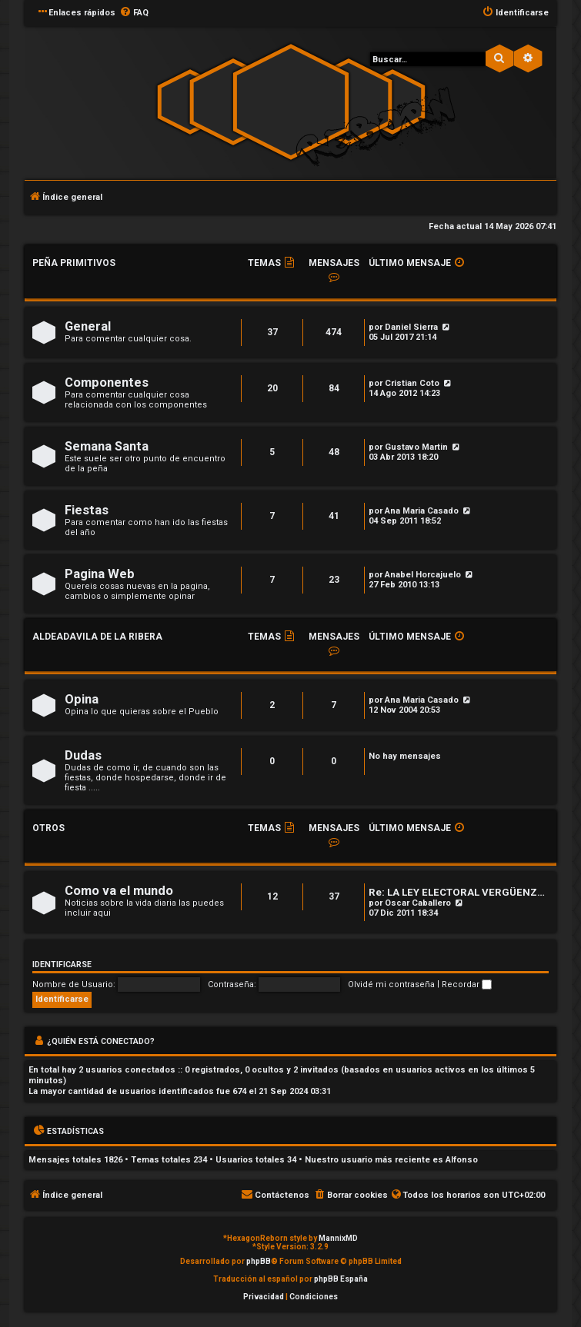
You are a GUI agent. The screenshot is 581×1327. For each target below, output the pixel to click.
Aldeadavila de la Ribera (97, 636)
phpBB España (341, 1279)
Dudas (83, 755)
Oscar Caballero (418, 903)
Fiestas (87, 510)
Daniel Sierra (411, 327)
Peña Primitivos (73, 263)
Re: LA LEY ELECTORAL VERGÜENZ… (457, 892)
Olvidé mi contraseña (391, 984)
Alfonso (462, 1160)
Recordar (467, 984)
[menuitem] (134, 13)
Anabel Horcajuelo (423, 575)
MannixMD (338, 1238)
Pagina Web (100, 574)
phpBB (258, 1261)
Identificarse (62, 964)
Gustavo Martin (416, 447)
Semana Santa (107, 446)
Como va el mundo (119, 890)
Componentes (107, 382)
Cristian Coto (412, 383)
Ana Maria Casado (422, 511)
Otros (48, 828)
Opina (82, 699)
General (88, 326)
